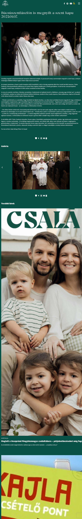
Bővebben (4, 450)
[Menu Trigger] (79, 3)
